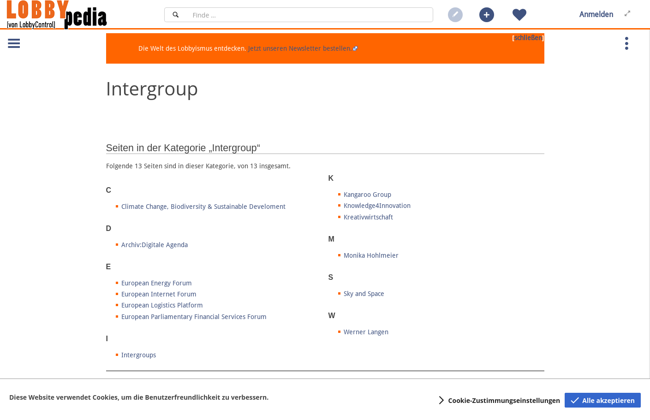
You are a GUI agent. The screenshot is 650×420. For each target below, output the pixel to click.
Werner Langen (366, 332)
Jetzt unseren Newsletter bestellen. (300, 48)
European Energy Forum (156, 283)
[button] (486, 14)
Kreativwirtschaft (368, 217)
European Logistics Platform (162, 305)
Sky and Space (364, 293)
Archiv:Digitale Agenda (154, 244)
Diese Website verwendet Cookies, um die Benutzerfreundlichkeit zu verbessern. (138, 397)
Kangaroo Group (367, 194)
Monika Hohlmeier (371, 255)
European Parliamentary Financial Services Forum (194, 316)
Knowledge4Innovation (377, 205)
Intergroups (138, 355)
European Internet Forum (159, 294)
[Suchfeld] (310, 14)
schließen (528, 37)
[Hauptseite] (72, 15)
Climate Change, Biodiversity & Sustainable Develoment (203, 206)
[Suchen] (175, 14)
